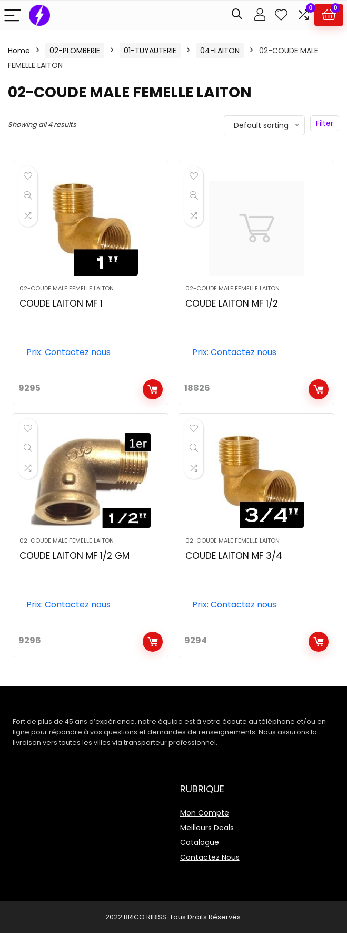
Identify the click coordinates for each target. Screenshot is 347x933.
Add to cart (152, 389)
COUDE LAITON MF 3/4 (233, 555)
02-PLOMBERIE (74, 50)
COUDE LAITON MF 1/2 (231, 303)
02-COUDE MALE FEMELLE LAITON (66, 288)
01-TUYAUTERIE (150, 50)
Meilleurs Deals (207, 827)
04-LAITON (220, 50)
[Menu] (12, 15)
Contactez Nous (210, 857)
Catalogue (199, 842)
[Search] (237, 15)
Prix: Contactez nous (68, 352)
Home (19, 50)
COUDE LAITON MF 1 (61, 303)
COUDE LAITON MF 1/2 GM (74, 555)
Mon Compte (204, 813)
